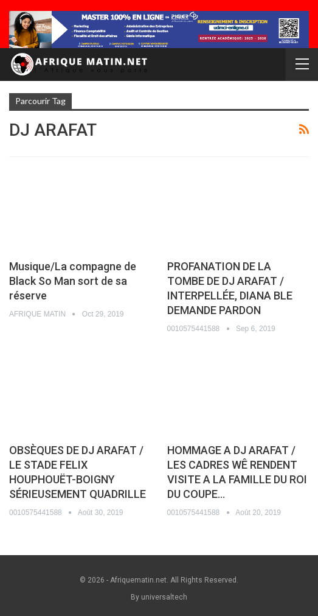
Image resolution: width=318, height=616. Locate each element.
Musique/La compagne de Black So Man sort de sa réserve (72, 281)
